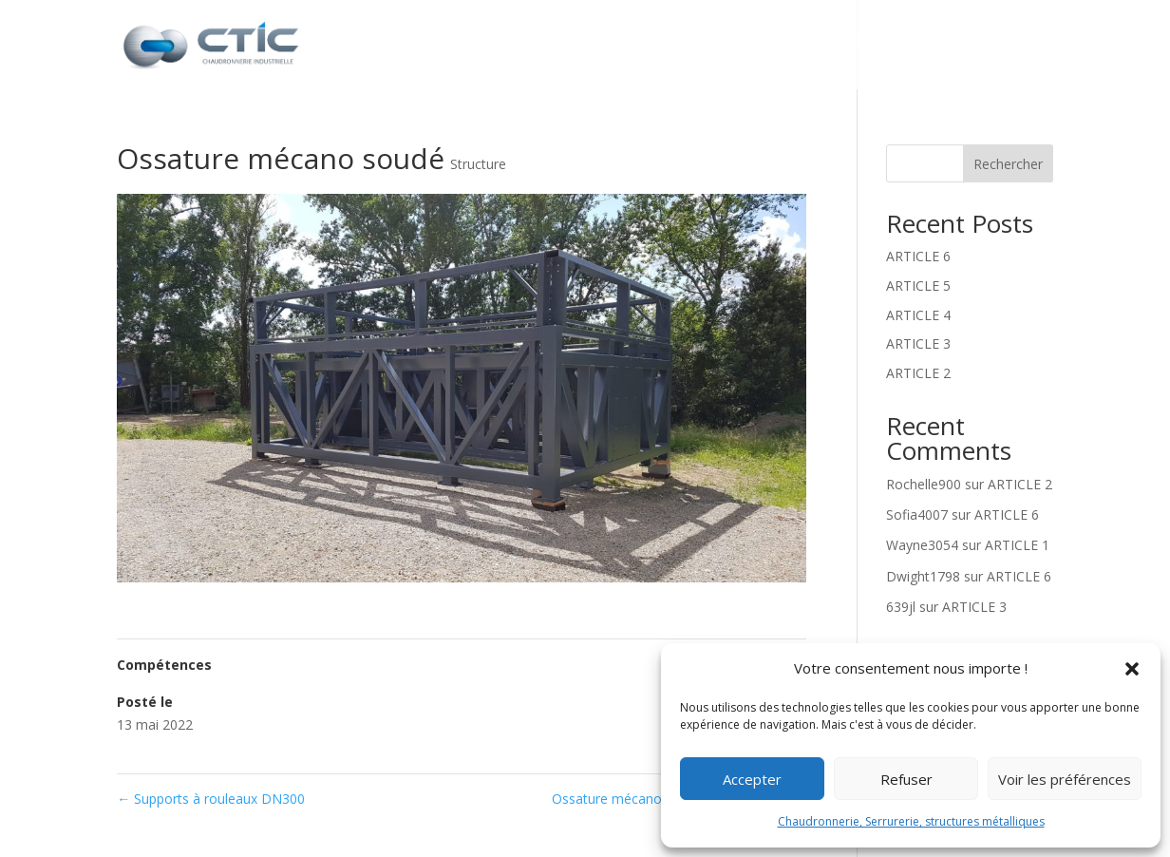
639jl (900, 607)
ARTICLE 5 (918, 285)
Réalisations (904, 46)
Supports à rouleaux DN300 (211, 799)
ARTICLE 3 (918, 343)
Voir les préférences (1064, 779)
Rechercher (1008, 164)
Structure (478, 164)
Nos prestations (737, 46)
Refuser (906, 779)
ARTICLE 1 (1017, 545)
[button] (1132, 668)
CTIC (620, 46)
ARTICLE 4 (918, 315)
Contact (1017, 46)
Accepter (752, 779)
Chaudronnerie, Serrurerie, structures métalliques (911, 821)
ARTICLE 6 (918, 256)
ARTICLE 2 (918, 373)
